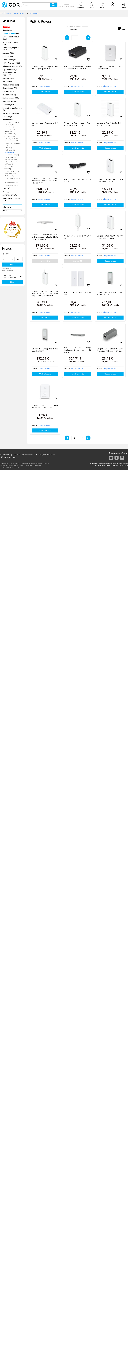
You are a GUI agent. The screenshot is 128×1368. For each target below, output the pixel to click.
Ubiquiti (8, 13)
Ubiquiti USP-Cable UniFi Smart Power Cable (77, 180)
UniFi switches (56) (10, 127)
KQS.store (15, 467)
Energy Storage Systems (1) (12, 109)
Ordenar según (75, 26)
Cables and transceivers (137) (12, 144)
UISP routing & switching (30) (12, 179)
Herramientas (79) (10, 88)
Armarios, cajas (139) (11, 113)
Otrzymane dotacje (8, 457)
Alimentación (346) (10, 195)
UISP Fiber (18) (9, 176)
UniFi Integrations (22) (11, 139)
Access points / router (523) (11, 38)
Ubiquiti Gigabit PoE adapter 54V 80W (45, 124)
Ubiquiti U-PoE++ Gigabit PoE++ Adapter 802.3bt (110, 124)
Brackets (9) (8, 166)
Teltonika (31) (8, 117)
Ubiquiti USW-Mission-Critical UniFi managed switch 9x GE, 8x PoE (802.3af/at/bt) (45, 236)
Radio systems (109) (11, 98)
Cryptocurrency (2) (10, 70)
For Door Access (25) (11, 160)
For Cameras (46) (10, 157)
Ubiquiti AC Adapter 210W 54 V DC (77, 237)
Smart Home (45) (9, 60)
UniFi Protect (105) (10, 134)
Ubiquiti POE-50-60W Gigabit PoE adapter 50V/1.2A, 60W (77, 67)
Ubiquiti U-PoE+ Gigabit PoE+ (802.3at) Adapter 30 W (77, 124)
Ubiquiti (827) (8, 119)
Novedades (7, 30)
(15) (11, 34)
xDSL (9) (6, 192)
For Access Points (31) (12, 155)
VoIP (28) (6, 188)
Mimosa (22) (7, 82)
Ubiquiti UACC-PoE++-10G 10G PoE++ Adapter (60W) (110, 237)
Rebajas (6, 27)
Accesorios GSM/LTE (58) (11, 43)
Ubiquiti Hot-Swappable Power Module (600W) (45, 350)
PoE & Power (33, 13)
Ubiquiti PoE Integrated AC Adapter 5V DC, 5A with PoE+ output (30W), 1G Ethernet (45, 293)
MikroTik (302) (8, 78)
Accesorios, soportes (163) (11, 49)
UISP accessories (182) (11, 183)
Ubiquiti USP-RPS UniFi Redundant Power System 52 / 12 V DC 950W (45, 180)
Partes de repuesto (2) (11, 185)
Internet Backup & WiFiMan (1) (11, 163)
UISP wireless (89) (9, 174)
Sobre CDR (4, 454)
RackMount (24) (10, 150)
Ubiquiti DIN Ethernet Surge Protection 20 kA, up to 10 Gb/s (110, 350)
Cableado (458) (9, 91)
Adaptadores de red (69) (12, 66)
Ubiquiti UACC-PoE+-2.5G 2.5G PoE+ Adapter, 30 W (110, 180)
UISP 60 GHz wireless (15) (12, 171)
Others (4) (8, 148)
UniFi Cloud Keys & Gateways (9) (10, 130)
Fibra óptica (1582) (10, 101)
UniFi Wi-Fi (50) (9, 125)
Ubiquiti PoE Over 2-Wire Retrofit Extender (77, 293)
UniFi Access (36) (9, 136)
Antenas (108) (8, 53)
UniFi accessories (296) (11, 141)
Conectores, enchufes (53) (11, 199)
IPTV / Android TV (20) (11, 63)
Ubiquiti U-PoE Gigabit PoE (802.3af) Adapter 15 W (45, 67)
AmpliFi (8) (7, 169)
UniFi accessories (20, 13)
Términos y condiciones (23, 454)
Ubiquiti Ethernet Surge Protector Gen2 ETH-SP (110, 67)
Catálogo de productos (45, 454)
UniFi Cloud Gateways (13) (12, 122)
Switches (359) (8, 105)
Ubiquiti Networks (44, 86)
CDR (1, 13)
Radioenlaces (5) (9, 95)
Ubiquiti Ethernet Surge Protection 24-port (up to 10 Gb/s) (77, 349)
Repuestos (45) (9, 56)
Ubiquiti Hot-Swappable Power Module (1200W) (110, 293)
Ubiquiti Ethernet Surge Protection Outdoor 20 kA (45, 406)
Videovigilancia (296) (11, 85)
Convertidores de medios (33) (9, 74)
